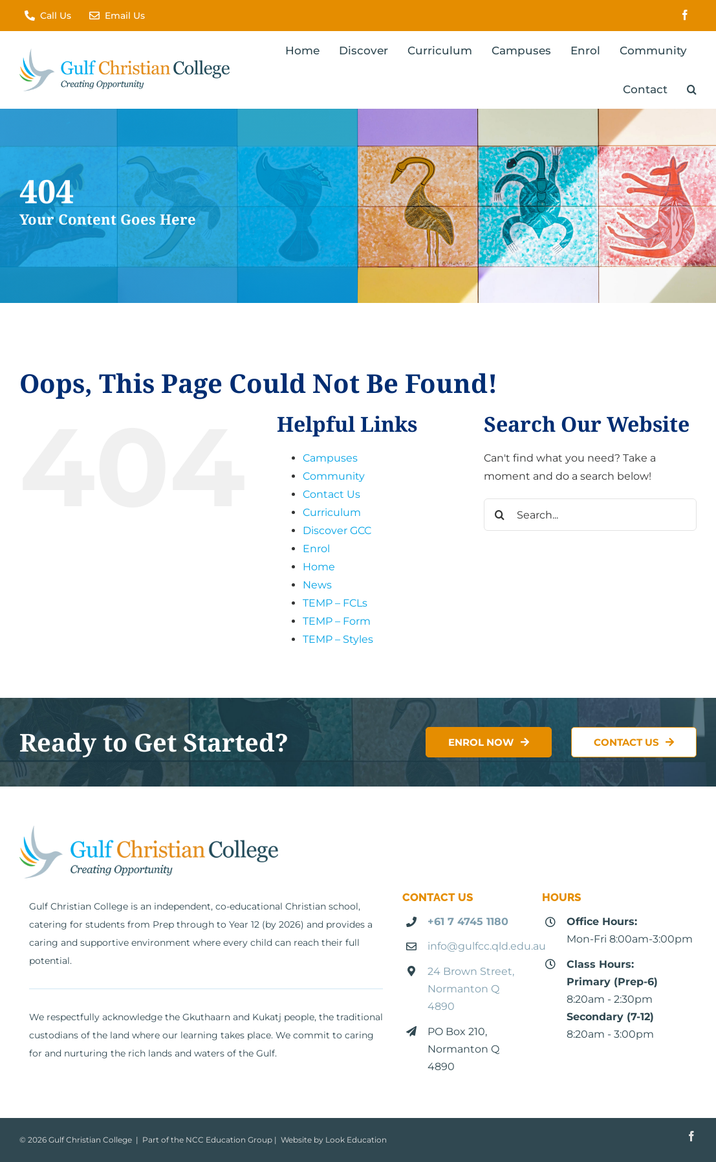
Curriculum (332, 512)
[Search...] (590, 514)
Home (319, 567)
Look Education (356, 1140)
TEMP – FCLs (335, 603)
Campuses (330, 458)
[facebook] (685, 15)
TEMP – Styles (338, 639)
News (317, 585)
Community (334, 476)
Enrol (316, 548)
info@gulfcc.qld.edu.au (487, 946)
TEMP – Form (337, 621)
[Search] (500, 514)
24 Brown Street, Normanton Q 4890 (471, 988)
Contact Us (331, 494)
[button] (692, 89)
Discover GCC (337, 530)
